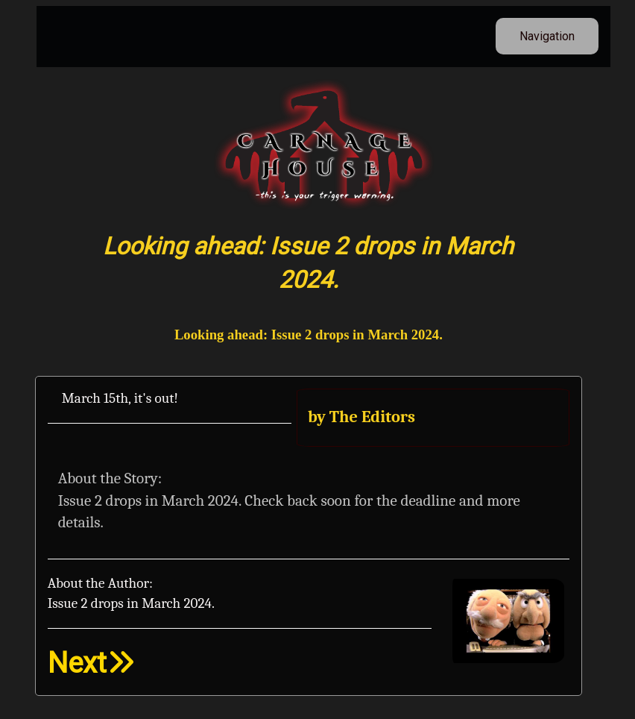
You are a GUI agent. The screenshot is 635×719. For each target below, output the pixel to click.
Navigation (547, 36)
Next (91, 662)
